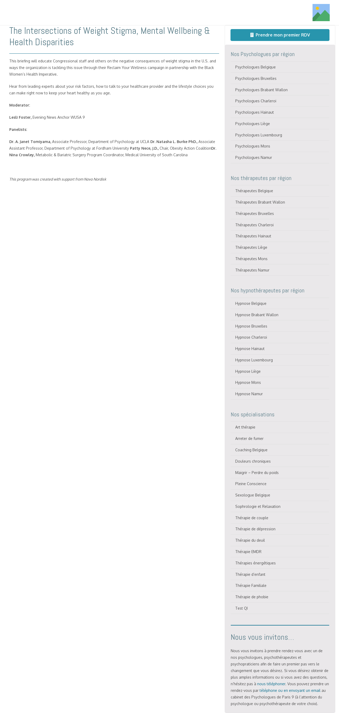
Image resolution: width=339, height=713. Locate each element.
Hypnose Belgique (250, 303)
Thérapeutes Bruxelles (254, 213)
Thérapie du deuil (250, 540)
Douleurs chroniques (253, 461)
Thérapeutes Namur (252, 270)
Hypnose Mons (248, 382)
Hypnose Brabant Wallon (256, 314)
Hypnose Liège (248, 371)
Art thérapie (245, 427)
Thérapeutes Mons (251, 258)
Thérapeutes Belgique (254, 190)
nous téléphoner (271, 684)
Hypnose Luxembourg (254, 360)
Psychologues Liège (252, 123)
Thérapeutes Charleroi (254, 225)
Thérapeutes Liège (251, 247)
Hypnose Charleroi (251, 337)
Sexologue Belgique (252, 495)
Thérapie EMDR (248, 551)
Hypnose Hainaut (250, 348)
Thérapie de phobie (251, 597)
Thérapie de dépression (255, 529)
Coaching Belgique (251, 450)
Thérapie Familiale (250, 585)
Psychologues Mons (252, 146)
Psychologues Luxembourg (258, 135)
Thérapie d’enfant (250, 574)
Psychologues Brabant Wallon (261, 90)
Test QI (241, 608)
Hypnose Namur (249, 394)
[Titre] (40, 13)
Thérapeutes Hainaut (253, 236)
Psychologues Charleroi (255, 101)
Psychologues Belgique (255, 67)
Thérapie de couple (251, 518)
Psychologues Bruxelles (256, 78)
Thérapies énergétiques (255, 563)
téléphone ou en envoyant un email (290, 690)
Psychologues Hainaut (254, 112)
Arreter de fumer (249, 438)
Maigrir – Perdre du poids (257, 472)
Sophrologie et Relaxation (258, 506)
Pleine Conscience (250, 483)
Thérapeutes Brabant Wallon (260, 202)
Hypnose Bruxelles (251, 326)
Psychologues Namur (253, 157)
